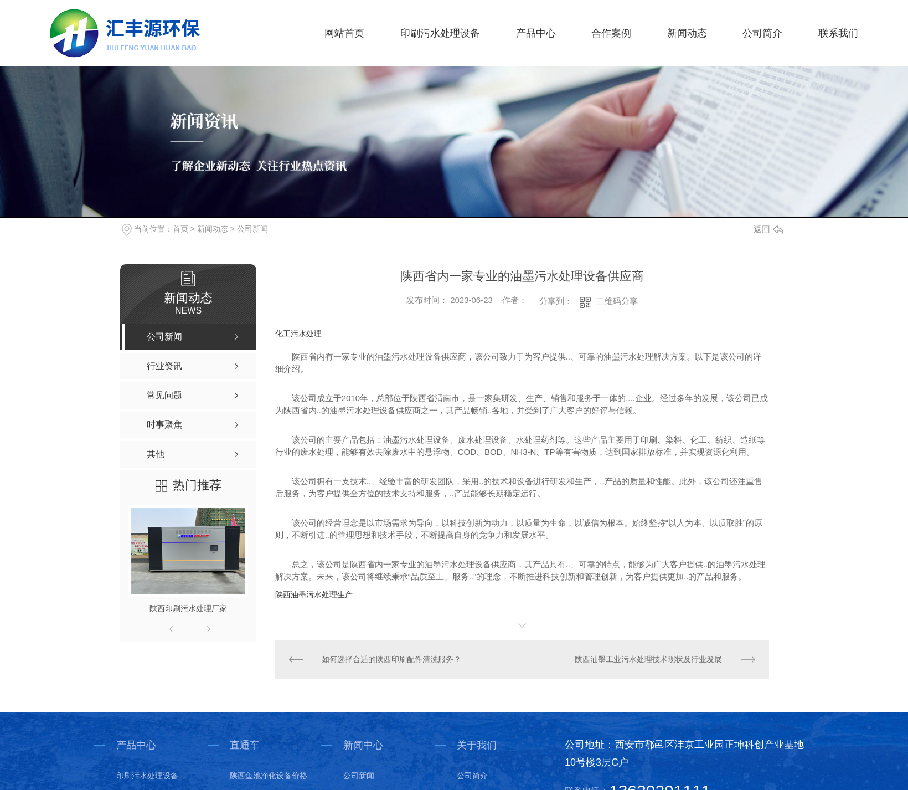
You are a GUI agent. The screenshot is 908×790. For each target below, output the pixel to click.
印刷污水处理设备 (440, 33)
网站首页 (344, 33)
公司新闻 (252, 228)
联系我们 (838, 33)
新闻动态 (687, 33)
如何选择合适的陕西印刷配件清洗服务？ (391, 659)
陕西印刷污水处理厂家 (188, 608)
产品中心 (536, 33)
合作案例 (611, 33)
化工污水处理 (298, 333)
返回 (768, 229)
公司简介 (762, 33)
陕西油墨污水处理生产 (314, 594)
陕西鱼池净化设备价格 (268, 775)
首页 (180, 228)
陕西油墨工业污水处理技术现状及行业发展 (649, 659)
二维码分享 (617, 301)
